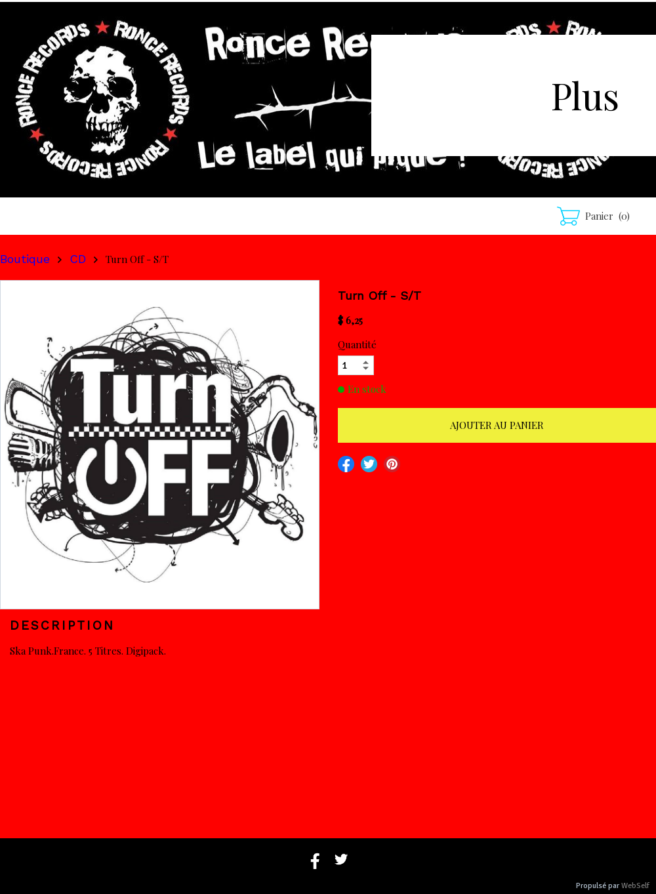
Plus (585, 94)
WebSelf (635, 886)
